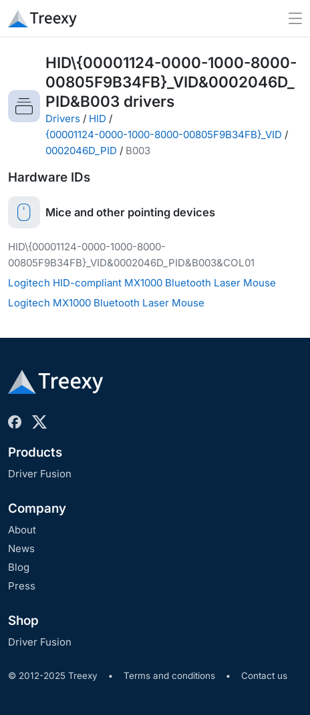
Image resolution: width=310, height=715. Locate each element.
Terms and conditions (169, 675)
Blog (18, 567)
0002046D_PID (81, 150)
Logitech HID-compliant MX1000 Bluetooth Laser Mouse (142, 282)
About (22, 529)
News (21, 548)
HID (97, 118)
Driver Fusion (39, 473)
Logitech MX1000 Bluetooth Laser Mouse (106, 302)
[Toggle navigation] (295, 18)
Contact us (264, 675)
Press (21, 585)
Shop (23, 620)
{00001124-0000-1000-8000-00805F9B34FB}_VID (163, 134)
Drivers (62, 118)
